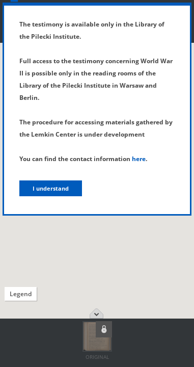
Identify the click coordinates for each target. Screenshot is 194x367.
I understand (51, 188)
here (139, 158)
